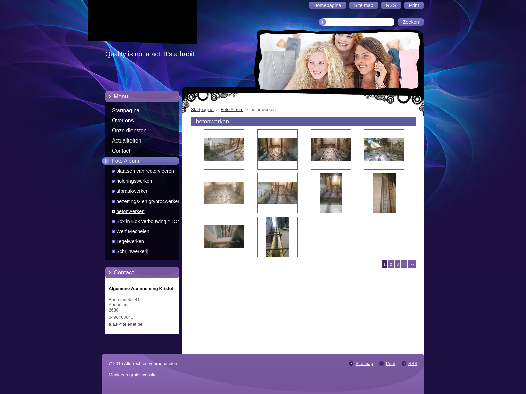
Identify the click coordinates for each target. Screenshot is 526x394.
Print (390, 363)
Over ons (123, 120)
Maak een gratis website (133, 374)
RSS (412, 363)
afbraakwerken (132, 191)
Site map (364, 363)
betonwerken (130, 211)
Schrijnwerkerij (132, 251)
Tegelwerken (130, 241)
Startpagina (125, 110)
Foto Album (125, 161)
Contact (121, 151)
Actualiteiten (126, 141)
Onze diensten (129, 130)
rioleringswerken (134, 181)
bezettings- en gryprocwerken (148, 201)
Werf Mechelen (132, 231)
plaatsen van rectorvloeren (145, 171)
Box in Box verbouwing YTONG (150, 221)
